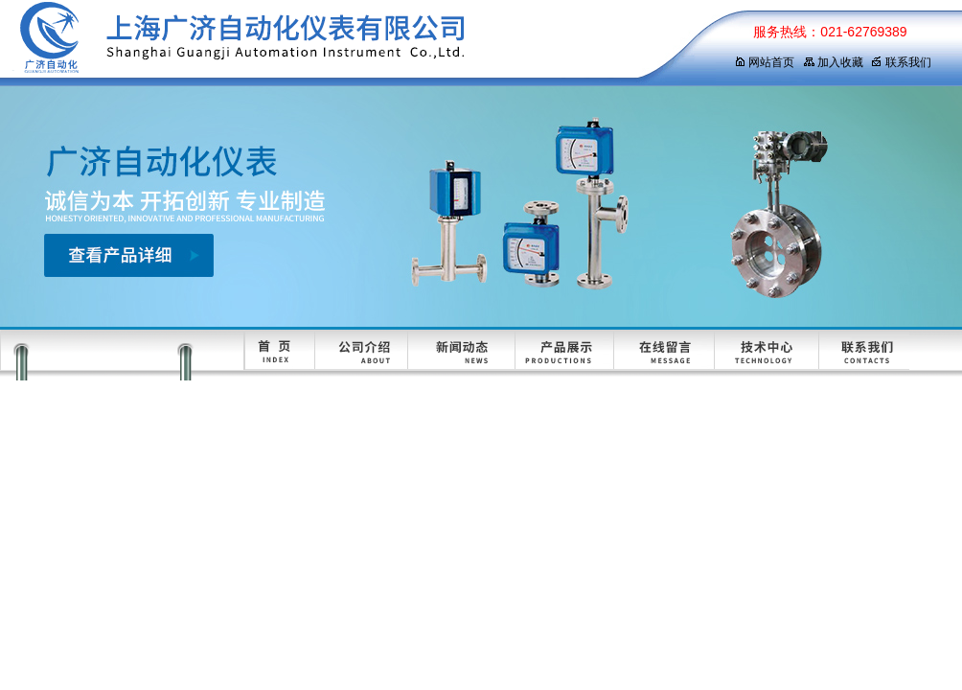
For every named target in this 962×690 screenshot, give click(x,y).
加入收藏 (833, 62)
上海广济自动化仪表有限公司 (349, 43)
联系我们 (901, 62)
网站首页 (764, 62)
